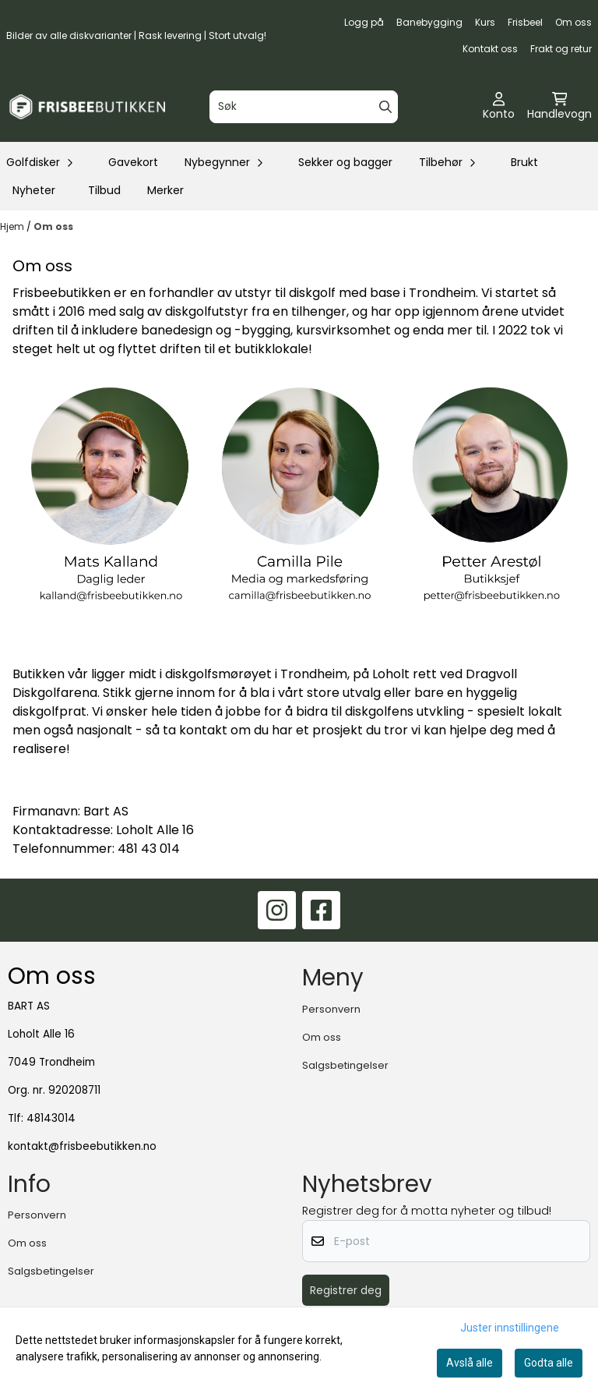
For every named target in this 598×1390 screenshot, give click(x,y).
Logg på (364, 22)
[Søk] (303, 106)
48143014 (51, 1118)
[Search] (385, 106)
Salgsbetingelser (345, 1065)
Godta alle (548, 1362)
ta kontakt (195, 730)
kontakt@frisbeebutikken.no (82, 1146)
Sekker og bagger (345, 162)
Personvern (331, 1009)
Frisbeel (525, 22)
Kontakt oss (490, 48)
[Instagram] (277, 910)
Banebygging (429, 22)
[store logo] (87, 106)
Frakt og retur (561, 48)
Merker (165, 190)
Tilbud (104, 190)
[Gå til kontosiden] (499, 107)
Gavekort (133, 162)
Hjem (13, 226)
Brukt (524, 162)
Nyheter (33, 190)
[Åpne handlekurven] (559, 107)
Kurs (485, 22)
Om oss (573, 22)
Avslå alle (469, 1362)
